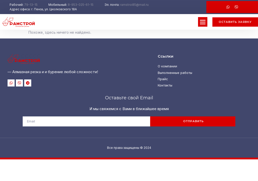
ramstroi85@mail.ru (134, 5)
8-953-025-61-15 (80, 5)
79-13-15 (31, 5)
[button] (203, 22)
